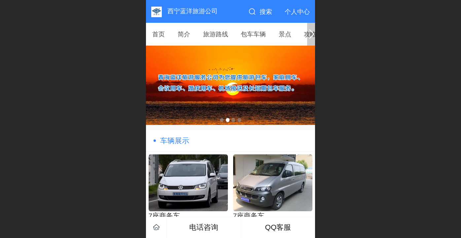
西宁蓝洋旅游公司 (192, 11)
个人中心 (297, 11)
